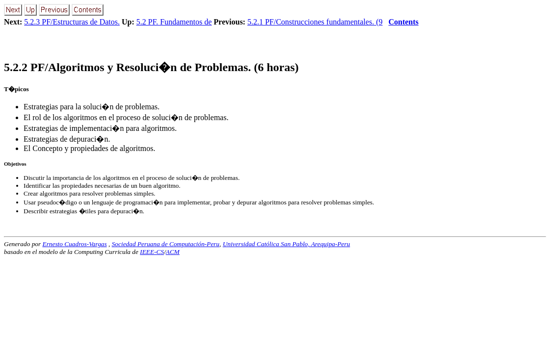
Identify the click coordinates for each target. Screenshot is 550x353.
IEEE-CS (152, 251)
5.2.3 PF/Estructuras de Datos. (72, 22)
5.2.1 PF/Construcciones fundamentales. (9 (315, 22)
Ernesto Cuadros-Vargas (74, 244)
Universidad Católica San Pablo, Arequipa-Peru (286, 244)
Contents (404, 22)
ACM (173, 251)
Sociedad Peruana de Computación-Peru (166, 244)
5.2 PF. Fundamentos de (174, 22)
